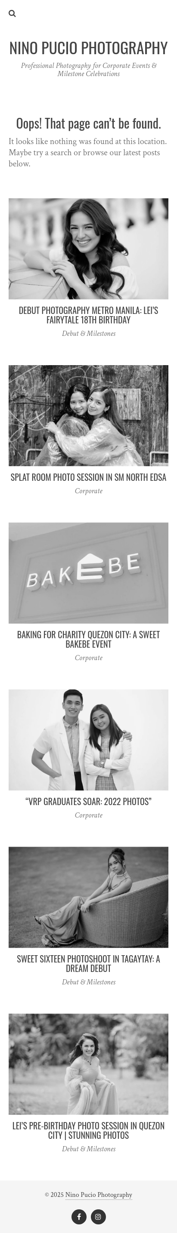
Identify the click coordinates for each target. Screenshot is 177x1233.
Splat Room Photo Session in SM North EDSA (89, 476)
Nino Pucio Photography (98, 1194)
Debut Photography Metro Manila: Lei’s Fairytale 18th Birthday (88, 315)
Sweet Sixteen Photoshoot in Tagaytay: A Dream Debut (88, 963)
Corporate (88, 491)
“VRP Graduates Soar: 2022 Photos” (88, 801)
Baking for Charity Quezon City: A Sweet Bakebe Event (88, 639)
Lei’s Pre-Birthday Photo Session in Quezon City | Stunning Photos (88, 1130)
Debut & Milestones (88, 333)
